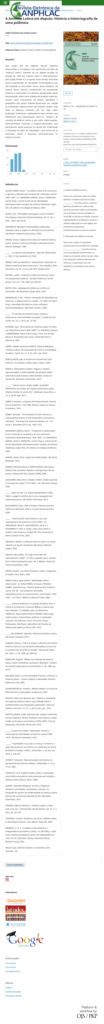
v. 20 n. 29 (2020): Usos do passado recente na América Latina (48, 10)
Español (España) (13, 991)
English (8, 987)
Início (7, 10)
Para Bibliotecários (12, 971)
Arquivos (16, 10)
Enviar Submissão (15, 864)
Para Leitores (10, 963)
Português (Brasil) (13, 995)
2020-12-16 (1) (69, 121)
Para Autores (10, 967)
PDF (69, 93)
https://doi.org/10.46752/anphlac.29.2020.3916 (31, 43)
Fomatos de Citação (73, 149)
